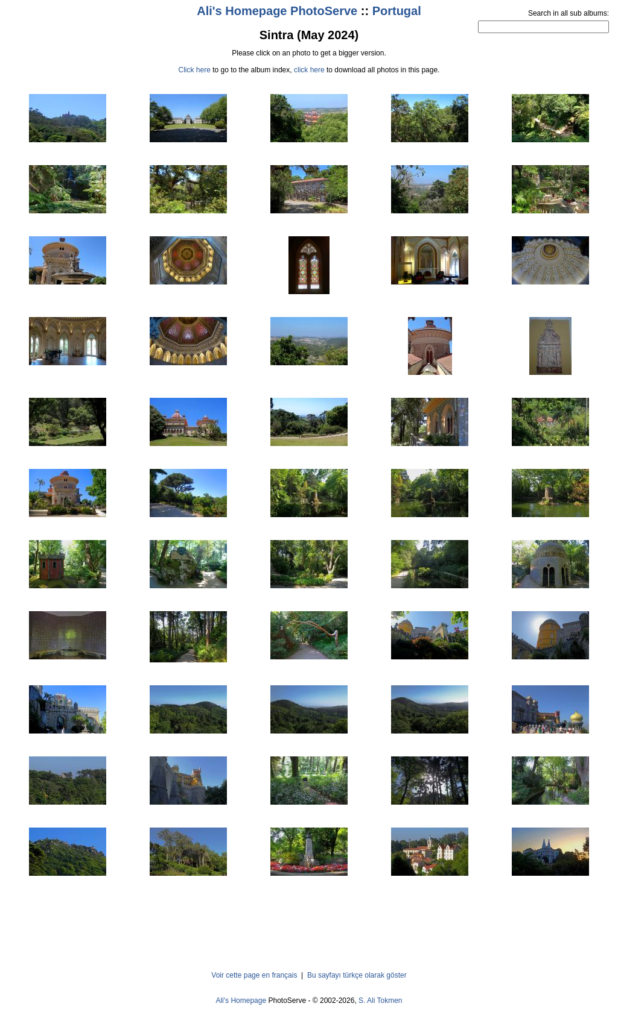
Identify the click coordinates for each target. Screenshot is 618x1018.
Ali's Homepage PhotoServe (277, 10)
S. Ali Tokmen (380, 1000)
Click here (195, 70)
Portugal (396, 10)
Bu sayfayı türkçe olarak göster (357, 975)
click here (309, 70)
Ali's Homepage (240, 1000)
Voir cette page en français (254, 975)
